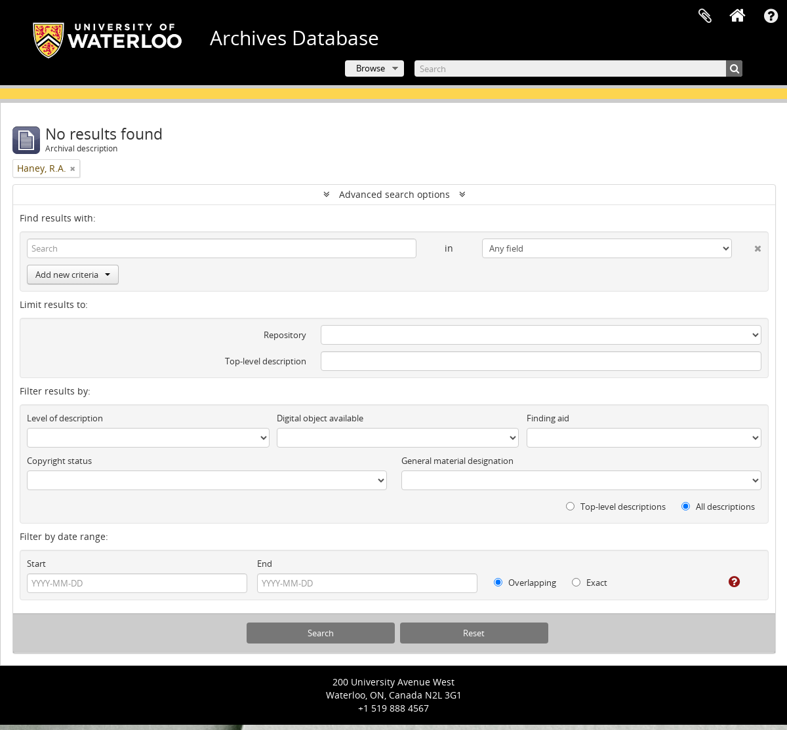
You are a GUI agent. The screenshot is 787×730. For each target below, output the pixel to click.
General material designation (457, 461)
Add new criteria (72, 274)
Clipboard (705, 16)
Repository (285, 335)
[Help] (725, 581)
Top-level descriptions (616, 506)
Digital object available (320, 418)
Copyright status (59, 461)
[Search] (578, 68)
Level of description (65, 418)
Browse (370, 68)
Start (36, 563)
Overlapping (525, 582)
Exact (589, 582)
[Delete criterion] (746, 246)
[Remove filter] (72, 168)
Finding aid (548, 418)
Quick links (770, 16)
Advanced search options (394, 194)
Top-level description (265, 361)
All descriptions (718, 506)
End (264, 563)
